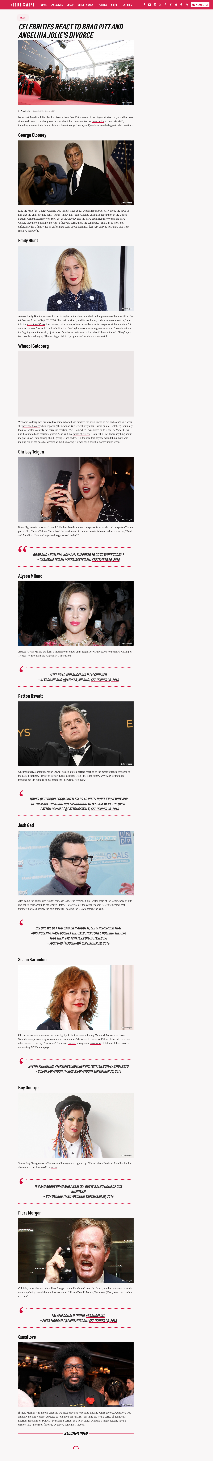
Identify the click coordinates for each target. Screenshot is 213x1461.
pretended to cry (31, 426)
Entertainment (86, 4)
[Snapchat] (176, 5)
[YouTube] (149, 5)
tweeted (72, 1043)
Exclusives (57, 4)
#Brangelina (95, 1315)
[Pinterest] (165, 5)
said (101, 908)
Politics (103, 4)
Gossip (70, 4)
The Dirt (23, 17)
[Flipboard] (170, 5)
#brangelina (41, 932)
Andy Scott (25, 111)
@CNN (33, 1066)
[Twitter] (160, 5)
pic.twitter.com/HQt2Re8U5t (86, 938)
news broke (98, 121)
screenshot (95, 1043)
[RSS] (186, 5)
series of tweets (81, 433)
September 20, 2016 (106, 559)
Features (126, 4)
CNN (106, 210)
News (44, 4)
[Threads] (181, 5)
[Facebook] (144, 5)
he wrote (68, 779)
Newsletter (200, 4)
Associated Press (36, 324)
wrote (121, 531)
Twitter (22, 655)
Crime (114, 4)
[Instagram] (154, 5)
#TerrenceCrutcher (69, 1066)
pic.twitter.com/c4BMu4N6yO (107, 1066)
